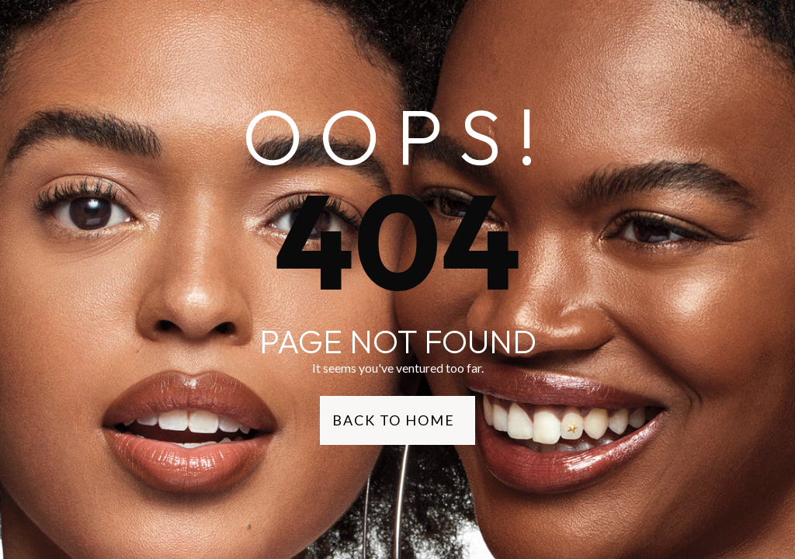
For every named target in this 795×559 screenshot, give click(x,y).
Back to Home (393, 420)
